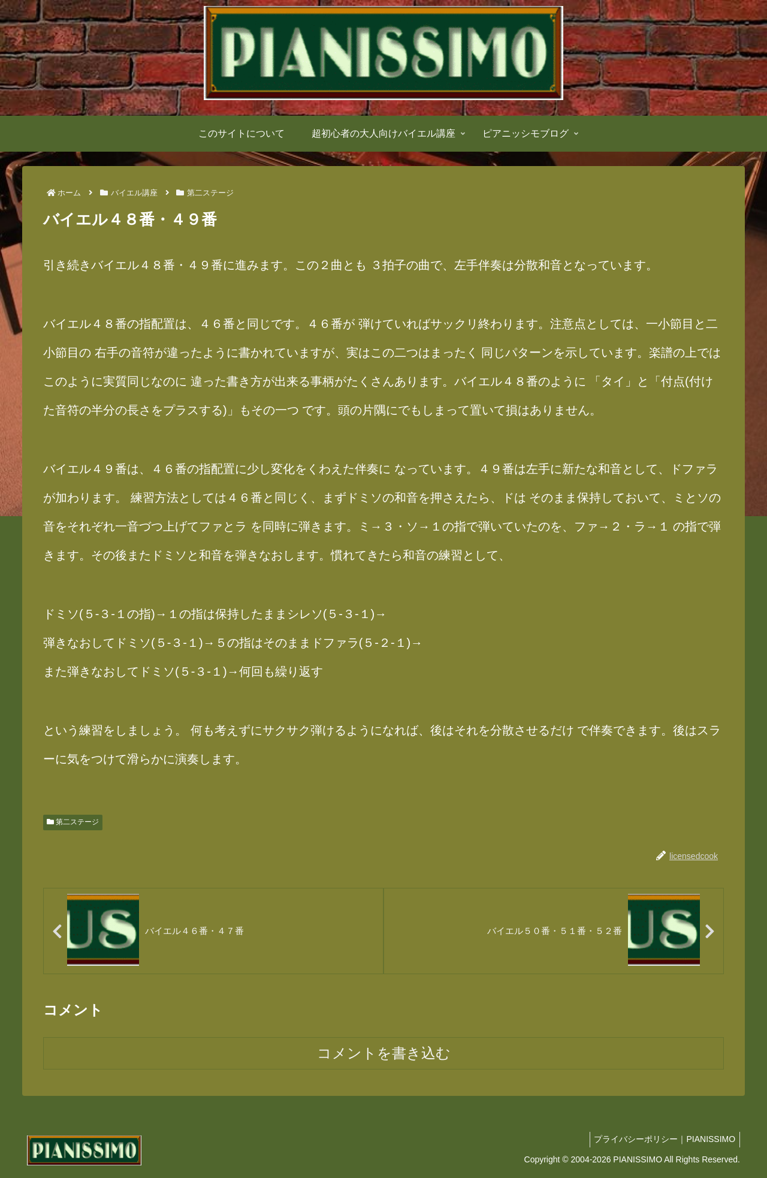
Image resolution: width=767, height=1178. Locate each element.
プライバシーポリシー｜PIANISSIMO (662, 1140)
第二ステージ (73, 822)
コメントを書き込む (384, 1054)
